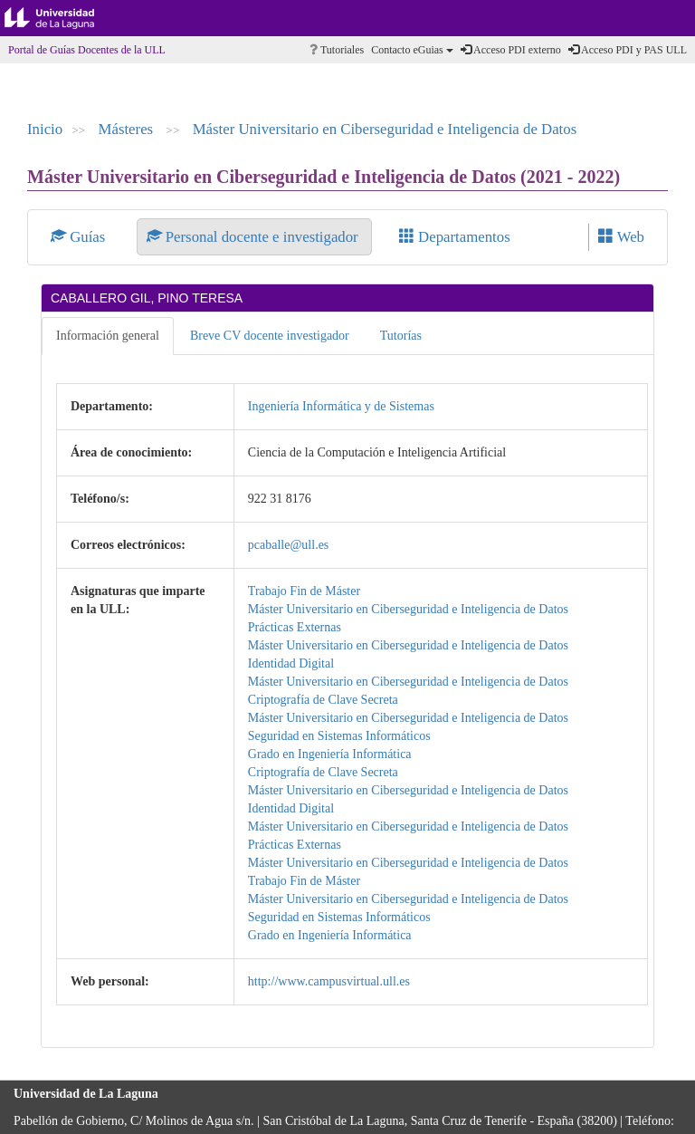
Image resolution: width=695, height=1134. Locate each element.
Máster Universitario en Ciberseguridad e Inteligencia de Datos (385, 129)
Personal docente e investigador (254, 236)
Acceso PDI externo (511, 49)
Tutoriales (336, 49)
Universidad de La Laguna (63, 18)
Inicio (44, 129)
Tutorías (401, 335)
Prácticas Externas (294, 627)
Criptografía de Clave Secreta (323, 699)
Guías (80, 236)
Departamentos (454, 236)
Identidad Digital (291, 663)
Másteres (128, 129)
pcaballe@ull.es (288, 545)
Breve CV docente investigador (269, 335)
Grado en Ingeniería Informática (330, 754)
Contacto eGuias (412, 49)
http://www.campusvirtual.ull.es (329, 981)
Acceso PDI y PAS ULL (627, 49)
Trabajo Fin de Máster (304, 591)
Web (621, 236)
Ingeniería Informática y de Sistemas (341, 406)
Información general (107, 335)
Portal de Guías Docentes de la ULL (87, 49)
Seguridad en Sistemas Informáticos (339, 736)
